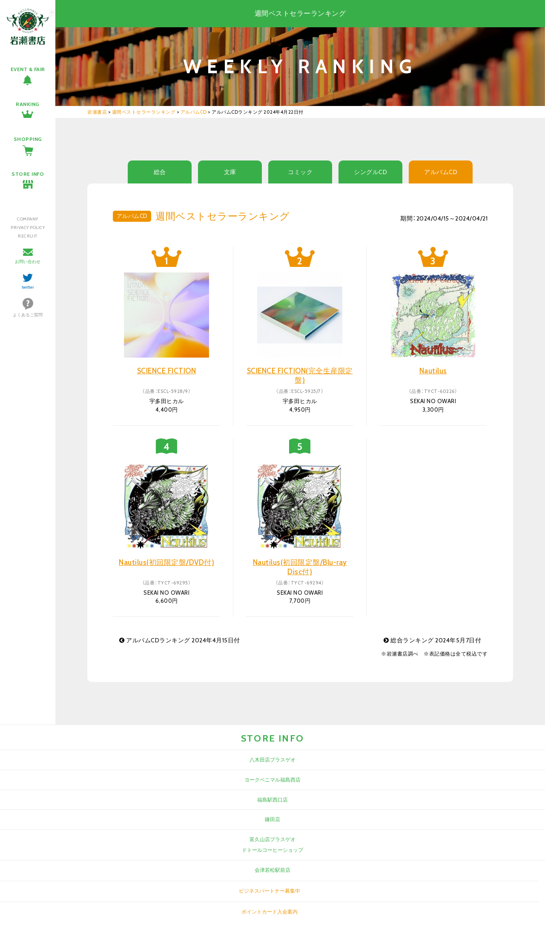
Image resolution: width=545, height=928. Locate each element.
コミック (300, 172)
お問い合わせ (27, 261)
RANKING (28, 104)
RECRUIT (27, 236)
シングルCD (370, 172)
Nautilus (433, 371)
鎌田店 (272, 819)
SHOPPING (28, 139)
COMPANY (27, 219)
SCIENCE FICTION (166, 371)
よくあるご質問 (28, 315)
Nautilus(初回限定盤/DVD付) (166, 562)
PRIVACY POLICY (28, 227)
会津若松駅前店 (272, 870)
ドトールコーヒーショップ (272, 850)
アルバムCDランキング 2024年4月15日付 (179, 640)
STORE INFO (27, 174)
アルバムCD (440, 172)
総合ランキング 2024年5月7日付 (432, 640)
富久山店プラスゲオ (272, 839)
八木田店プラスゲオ (272, 759)
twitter (28, 287)
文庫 (230, 172)
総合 (160, 172)
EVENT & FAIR (28, 69)
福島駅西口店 (272, 799)
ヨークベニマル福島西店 (272, 779)
